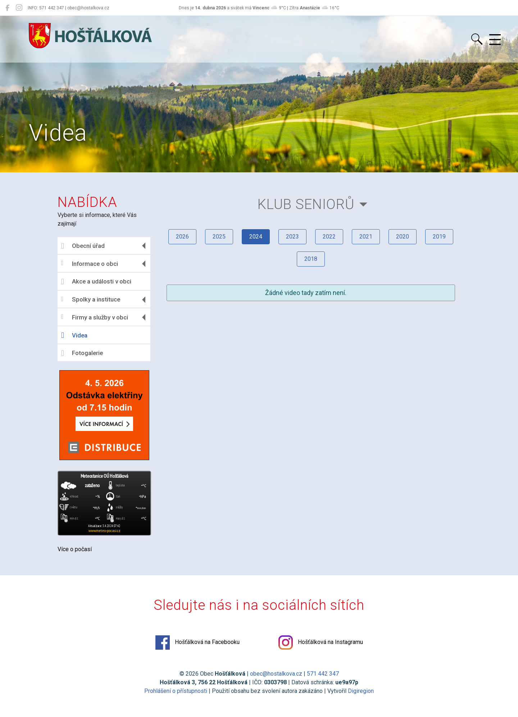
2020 (402, 236)
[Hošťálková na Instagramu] (19, 8)
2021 (365, 236)
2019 (439, 236)
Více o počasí (75, 549)
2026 (182, 236)
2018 (310, 258)
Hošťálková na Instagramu (320, 642)
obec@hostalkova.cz (276, 673)
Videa (74, 335)
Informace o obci (89, 263)
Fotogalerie (82, 353)
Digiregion (361, 690)
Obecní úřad (83, 246)
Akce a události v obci (96, 282)
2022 (329, 236)
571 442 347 (323, 673)
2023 (292, 236)
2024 (255, 236)
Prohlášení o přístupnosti (175, 690)
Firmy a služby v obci (94, 317)
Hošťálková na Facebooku (197, 642)
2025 (219, 236)
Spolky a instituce (90, 299)
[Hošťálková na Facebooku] (7, 8)
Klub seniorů (306, 204)
